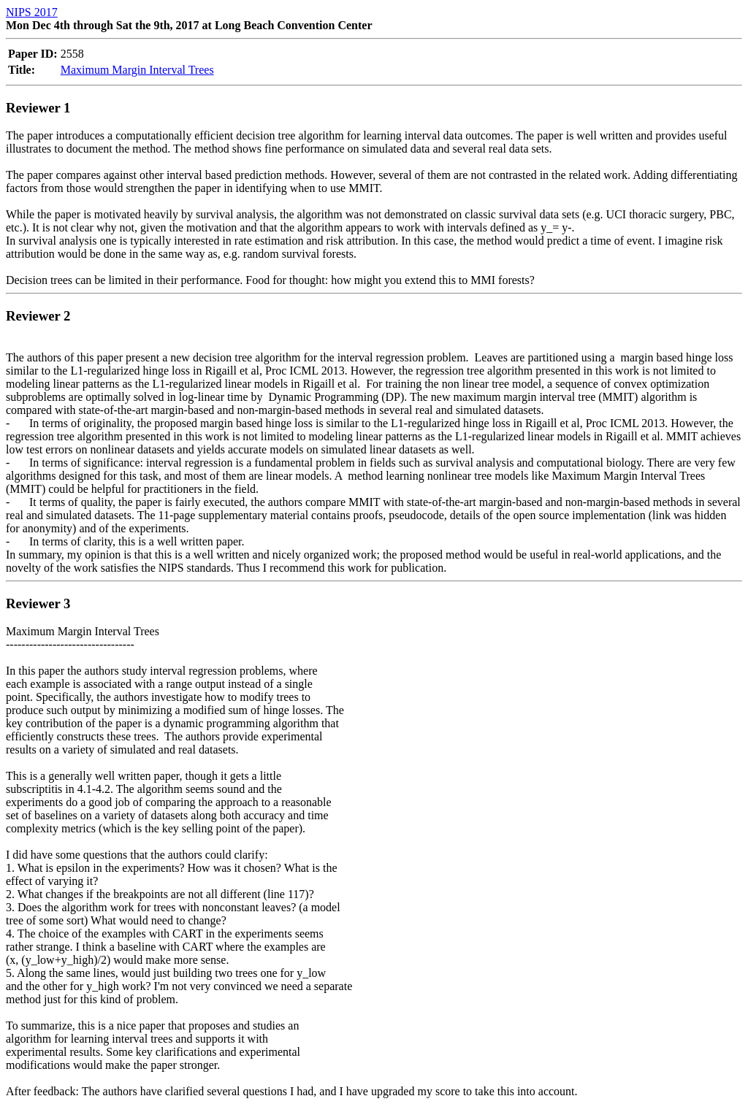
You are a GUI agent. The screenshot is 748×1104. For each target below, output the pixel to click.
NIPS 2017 (32, 12)
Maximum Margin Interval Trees (137, 70)
